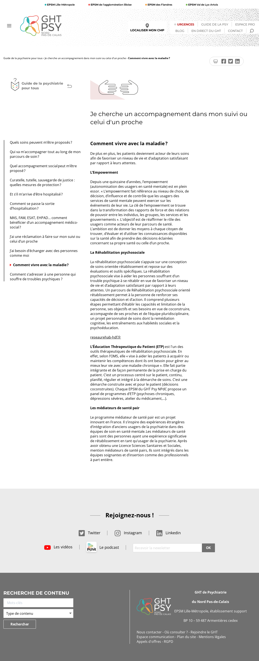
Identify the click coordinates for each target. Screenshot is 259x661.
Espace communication (155, 636)
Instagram (128, 532)
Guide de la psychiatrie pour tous (23, 58)
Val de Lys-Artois (203, 4)
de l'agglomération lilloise (111, 4)
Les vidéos (58, 546)
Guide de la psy (214, 24)
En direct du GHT (206, 31)
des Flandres (159, 4)
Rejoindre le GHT (204, 632)
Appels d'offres (149, 641)
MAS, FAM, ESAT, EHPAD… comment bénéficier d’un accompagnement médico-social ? (44, 222)
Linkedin (168, 532)
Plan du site (186, 636)
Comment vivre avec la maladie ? (41, 265)
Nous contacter (149, 632)
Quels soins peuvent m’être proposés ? (42, 142)
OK (208, 547)
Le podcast (102, 547)
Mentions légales (212, 636)
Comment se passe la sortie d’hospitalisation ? (32, 206)
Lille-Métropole (60, 4)
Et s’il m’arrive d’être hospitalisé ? (36, 194)
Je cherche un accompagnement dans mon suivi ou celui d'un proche (85, 58)
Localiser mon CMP (147, 27)
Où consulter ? (176, 632)
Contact (235, 31)
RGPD (168, 641)
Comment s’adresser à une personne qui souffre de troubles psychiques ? (43, 276)
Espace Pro (245, 24)
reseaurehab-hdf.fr (105, 337)
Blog (179, 31)
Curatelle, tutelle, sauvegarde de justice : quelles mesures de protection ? (42, 182)
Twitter (89, 532)
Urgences (185, 24)
